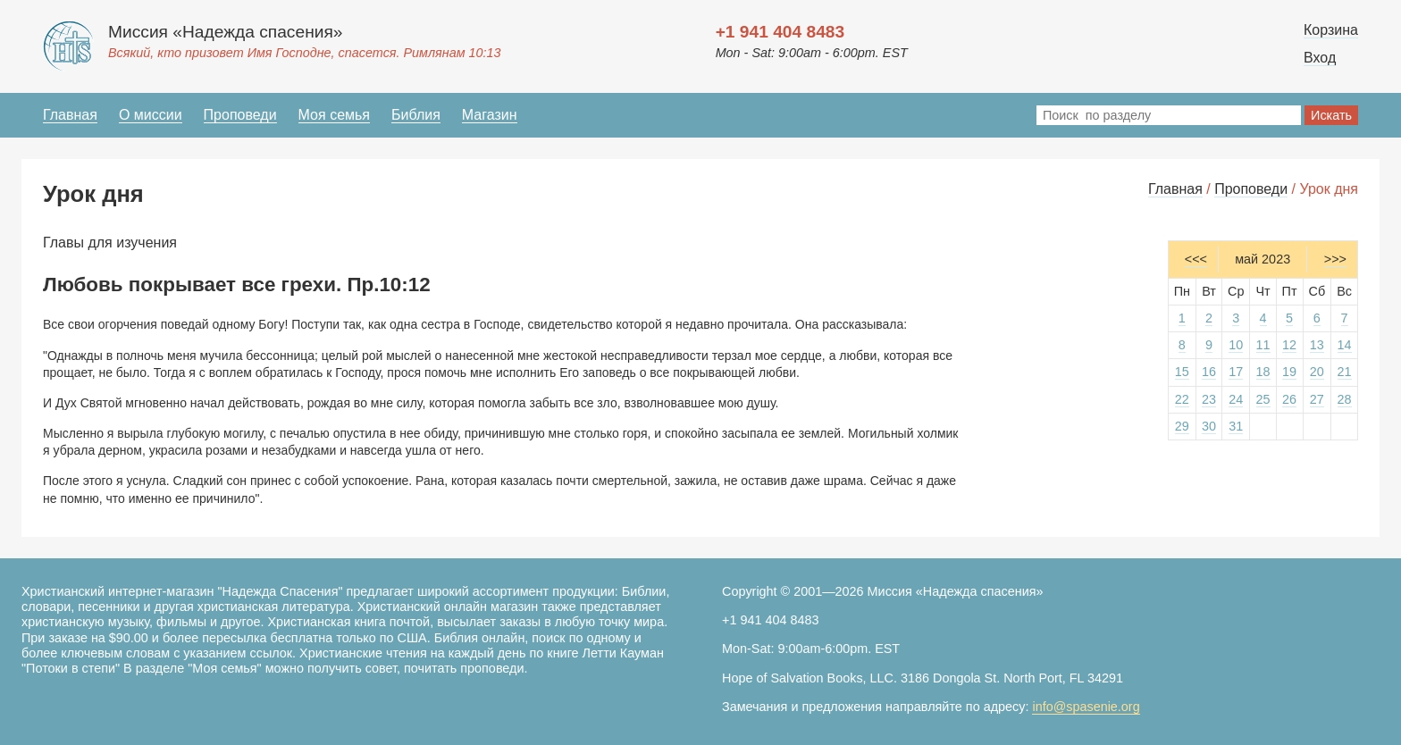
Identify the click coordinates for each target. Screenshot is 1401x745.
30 (1209, 426)
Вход (1320, 57)
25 (1263, 399)
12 (1289, 345)
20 (1317, 371)
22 (1182, 399)
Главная (70, 114)
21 (1345, 371)
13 (1317, 345)
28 (1345, 399)
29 (1182, 426)
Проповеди (240, 114)
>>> (1335, 259)
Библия (415, 114)
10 (1236, 345)
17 (1236, 371)
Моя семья (334, 114)
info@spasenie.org (1085, 706)
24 (1236, 399)
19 (1289, 371)
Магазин (489, 114)
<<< (1196, 259)
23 (1209, 399)
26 (1289, 399)
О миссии (150, 114)
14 (1345, 345)
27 (1317, 399)
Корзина (1331, 30)
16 (1209, 371)
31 (1236, 426)
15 (1182, 371)
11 (1263, 345)
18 (1263, 371)
